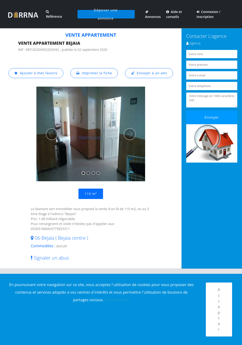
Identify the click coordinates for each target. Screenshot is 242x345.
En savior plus (117, 299)
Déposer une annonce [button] (106, 14)
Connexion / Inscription (208, 14)
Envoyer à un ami (149, 73)
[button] (52, 134)
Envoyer (212, 117)
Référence (54, 14)
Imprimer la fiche (94, 73)
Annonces (153, 14)
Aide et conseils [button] (174, 14)
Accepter (219, 309)
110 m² (91, 193)
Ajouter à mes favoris (35, 73)
